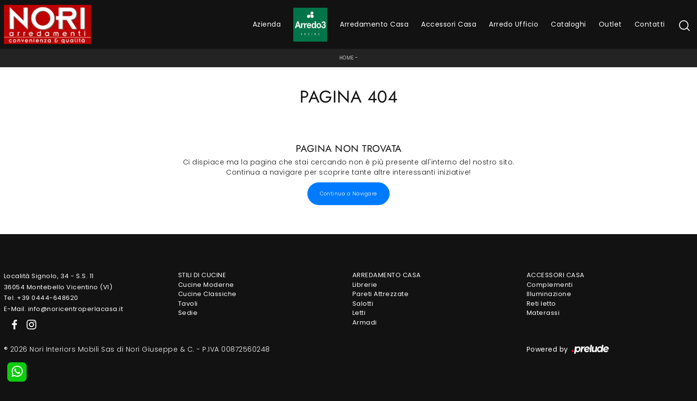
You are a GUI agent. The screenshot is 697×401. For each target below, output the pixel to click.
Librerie (365, 284)
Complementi (550, 284)
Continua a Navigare (348, 193)
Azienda (267, 24)
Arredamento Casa (374, 24)
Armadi (364, 322)
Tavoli (188, 303)
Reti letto (541, 303)
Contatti (650, 24)
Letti (359, 312)
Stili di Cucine (202, 275)
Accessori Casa (448, 24)
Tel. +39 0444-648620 (41, 297)
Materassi (543, 312)
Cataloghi (568, 24)
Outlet (610, 24)
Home (346, 57)
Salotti (363, 303)
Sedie (188, 312)
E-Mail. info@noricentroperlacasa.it (63, 308)
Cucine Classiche (207, 293)
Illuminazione (549, 293)
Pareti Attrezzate (380, 293)
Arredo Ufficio (513, 24)
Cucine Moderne (206, 284)
